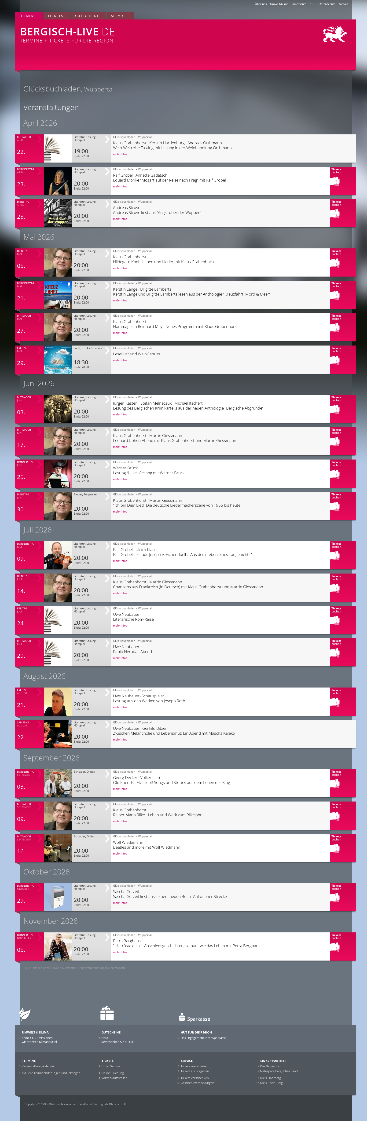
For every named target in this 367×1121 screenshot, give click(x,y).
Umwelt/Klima (279, 4)
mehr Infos (120, 154)
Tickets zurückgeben (195, 1071)
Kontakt (343, 4)
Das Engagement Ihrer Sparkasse (203, 1038)
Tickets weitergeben (194, 1066)
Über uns (261, 4)
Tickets (55, 16)
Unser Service (110, 1066)
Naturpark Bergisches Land (279, 1071)
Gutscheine (87, 16)
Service (119, 16)
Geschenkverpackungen (197, 1083)
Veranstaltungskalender (38, 1066)
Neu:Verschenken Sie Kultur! (117, 1040)
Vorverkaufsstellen (114, 1078)
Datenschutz (327, 4)
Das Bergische (269, 1066)
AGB (313, 4)
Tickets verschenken (195, 1078)
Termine (27, 16)
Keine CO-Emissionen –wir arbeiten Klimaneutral (39, 1040)
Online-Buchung (112, 1073)
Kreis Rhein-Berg (271, 1083)
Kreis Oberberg (270, 1078)
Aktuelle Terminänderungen (51, 1073)
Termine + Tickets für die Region (114, 31)
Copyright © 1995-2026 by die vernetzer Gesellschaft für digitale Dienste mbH (75, 1104)
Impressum (299, 4)
